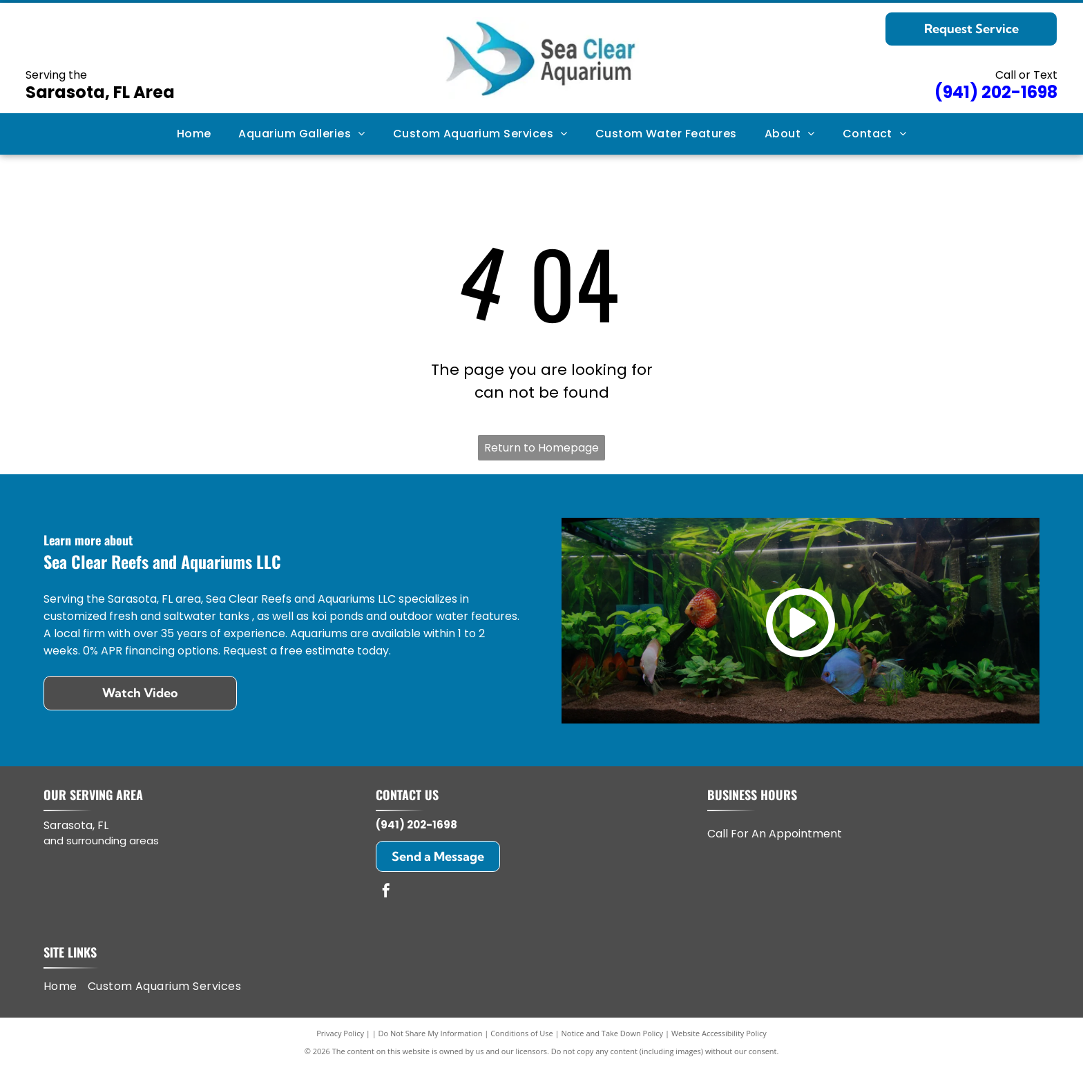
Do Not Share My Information (430, 1033)
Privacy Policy (340, 1033)
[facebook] (386, 892)
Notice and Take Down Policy (613, 1033)
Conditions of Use (521, 1033)
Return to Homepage (541, 448)
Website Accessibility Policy (719, 1033)
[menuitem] (194, 134)
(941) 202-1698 (416, 824)
